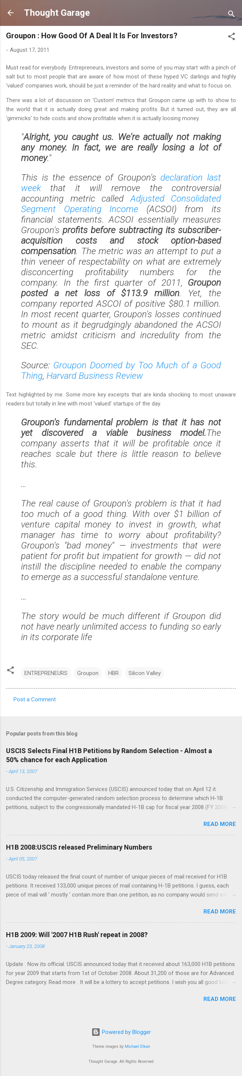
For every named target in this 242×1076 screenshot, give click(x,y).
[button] (231, 38)
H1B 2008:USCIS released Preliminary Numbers (79, 847)
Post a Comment (34, 699)
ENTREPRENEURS (45, 673)
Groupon (88, 673)
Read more (219, 824)
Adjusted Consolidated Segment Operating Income (121, 203)
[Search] (231, 15)
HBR (113, 673)
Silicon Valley (144, 673)
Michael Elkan (137, 1046)
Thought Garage (57, 13)
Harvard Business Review (94, 376)
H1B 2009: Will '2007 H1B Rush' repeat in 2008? (77, 935)
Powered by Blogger (121, 1032)
